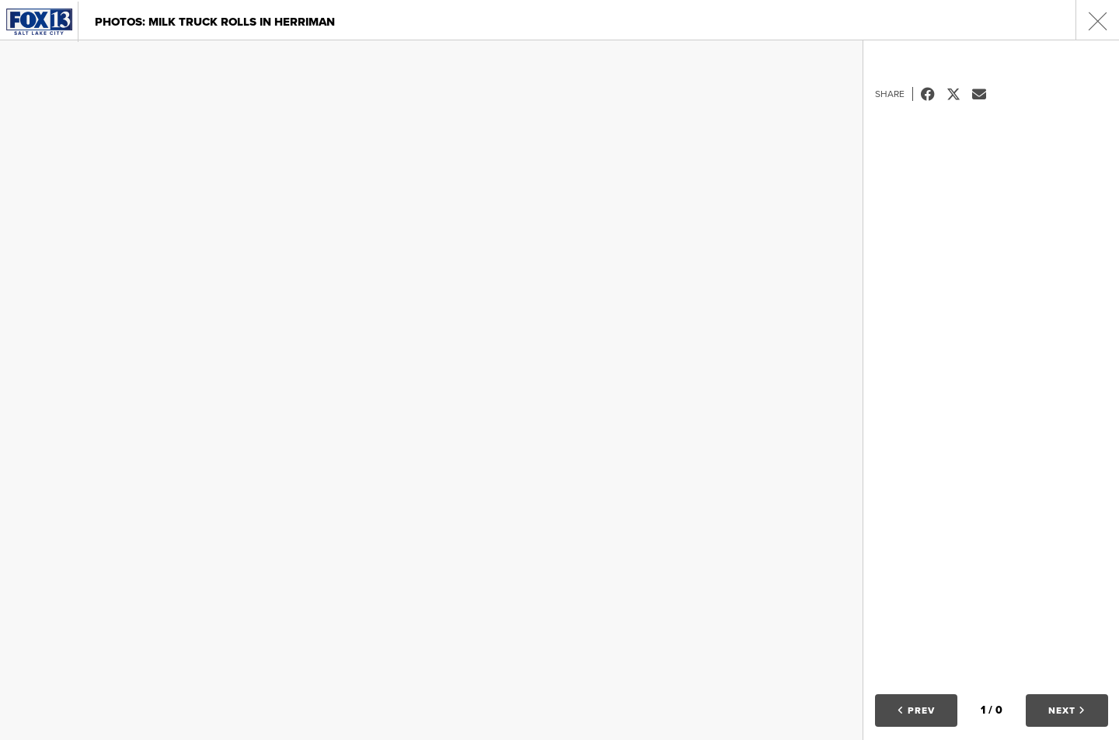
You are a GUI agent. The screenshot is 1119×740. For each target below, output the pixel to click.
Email (985, 94)
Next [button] (1067, 710)
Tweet (959, 94)
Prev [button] (916, 710)
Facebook (933, 94)
